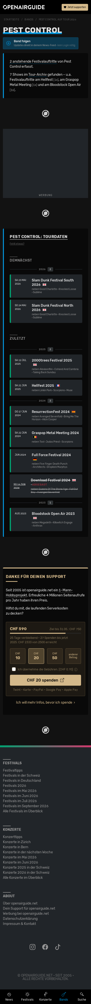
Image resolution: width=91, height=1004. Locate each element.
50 (54, 656)
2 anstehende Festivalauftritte (33, 61)
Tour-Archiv (37, 75)
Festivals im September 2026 (26, 806)
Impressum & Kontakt (19, 924)
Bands (29, 19)
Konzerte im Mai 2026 (20, 857)
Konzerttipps (12, 837)
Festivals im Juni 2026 (20, 796)
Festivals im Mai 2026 (20, 791)
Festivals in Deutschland (22, 781)
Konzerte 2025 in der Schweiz (26, 867)
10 (17, 656)
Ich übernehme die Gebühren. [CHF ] (45, 669)
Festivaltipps (13, 770)
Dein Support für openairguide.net (29, 908)
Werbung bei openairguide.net (26, 914)
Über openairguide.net (20, 903)
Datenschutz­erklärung (20, 919)
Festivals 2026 (14, 786)
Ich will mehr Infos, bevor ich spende (44, 702)
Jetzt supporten (75, 7)
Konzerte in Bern (15, 847)
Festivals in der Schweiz (21, 776)
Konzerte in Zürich (17, 842)
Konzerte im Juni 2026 (20, 862)
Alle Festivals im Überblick (23, 811)
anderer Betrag (73, 656)
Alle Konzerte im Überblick (23, 878)
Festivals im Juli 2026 (20, 801)
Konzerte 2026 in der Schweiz (26, 873)
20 (36, 656)
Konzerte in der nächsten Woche (28, 852)
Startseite (11, 19)
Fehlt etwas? (17, 244)
